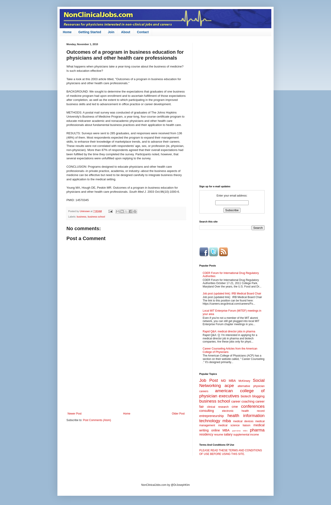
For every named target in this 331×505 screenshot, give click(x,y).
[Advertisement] (126, 374)
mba (226, 420)
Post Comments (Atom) (97, 420)
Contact (143, 32)
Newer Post (75, 413)
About (125, 32)
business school (96, 216)
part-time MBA (240, 430)
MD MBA (228, 380)
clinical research (218, 406)
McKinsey (244, 380)
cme (235, 406)
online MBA (220, 430)
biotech (246, 396)
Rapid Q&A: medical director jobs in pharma (229, 331)
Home (67, 32)
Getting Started (89, 32)
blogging (258, 396)
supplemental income (246, 434)
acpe (229, 385)
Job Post (208, 380)
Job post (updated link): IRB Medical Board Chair (232, 293)
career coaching (242, 401)
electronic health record (243, 410)
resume (218, 434)
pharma (257, 430)
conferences (253, 406)
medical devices (243, 421)
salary (228, 434)
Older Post (178, 413)
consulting (206, 410)
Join (111, 32)
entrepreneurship (211, 416)
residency (206, 434)
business (81, 216)
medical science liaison (234, 425)
